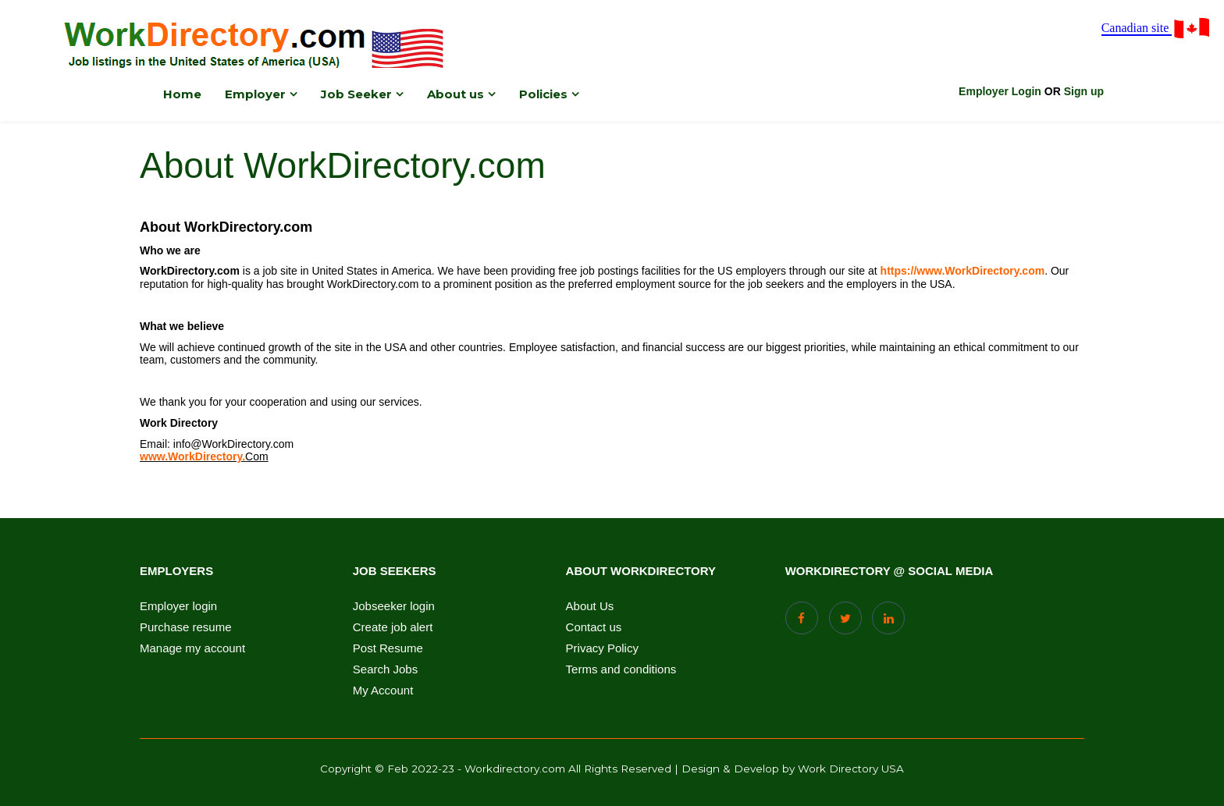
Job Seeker (356, 94)
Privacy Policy (602, 648)
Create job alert (393, 627)
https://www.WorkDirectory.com (963, 271)
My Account (383, 690)
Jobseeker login (394, 606)
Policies (543, 94)
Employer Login (1000, 91)
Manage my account (192, 648)
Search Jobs (385, 669)
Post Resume (388, 648)
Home (182, 94)
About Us (590, 606)
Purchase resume (186, 627)
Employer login (178, 606)
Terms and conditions (621, 669)
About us (455, 94)
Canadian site (1156, 28)
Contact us (594, 627)
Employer (255, 94)
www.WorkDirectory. (192, 456)
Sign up (1084, 91)
